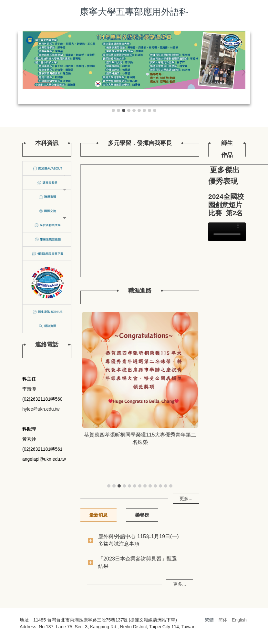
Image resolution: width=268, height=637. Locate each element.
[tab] (113, 110)
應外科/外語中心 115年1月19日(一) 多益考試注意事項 (138, 540)
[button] (26, 72)
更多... (186, 498)
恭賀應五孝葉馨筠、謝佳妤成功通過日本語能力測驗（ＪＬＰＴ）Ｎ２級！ (140, 438)
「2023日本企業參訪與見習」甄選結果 (137, 562)
